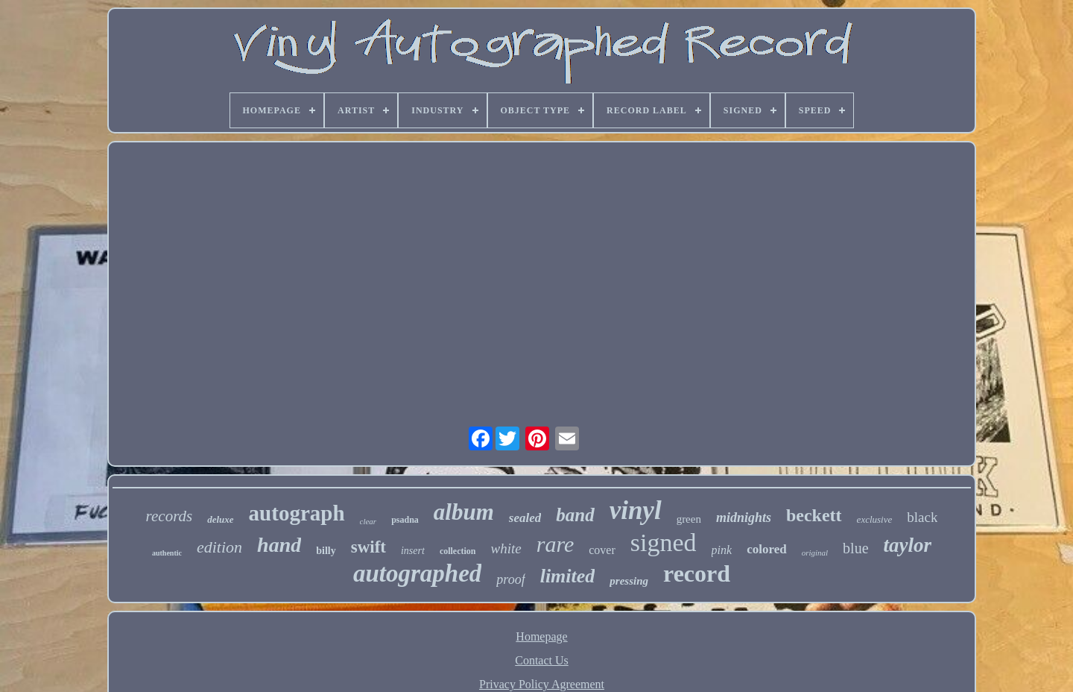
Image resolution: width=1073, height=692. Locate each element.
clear (368, 521)
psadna (405, 520)
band (575, 515)
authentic (167, 553)
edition (219, 547)
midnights (743, 517)
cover (602, 550)
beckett (814, 515)
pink (722, 550)
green (689, 519)
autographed (417, 573)
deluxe (220, 519)
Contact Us (542, 660)
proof (510, 579)
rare (555, 544)
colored (767, 549)
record (696, 573)
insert (413, 550)
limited (567, 576)
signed (663, 542)
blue (855, 548)
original (815, 552)
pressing (629, 581)
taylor (908, 545)
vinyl (636, 510)
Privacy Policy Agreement (541, 684)
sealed (525, 518)
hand (279, 544)
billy (325, 550)
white (506, 548)
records (169, 516)
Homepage (541, 636)
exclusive (875, 519)
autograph (297, 513)
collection (458, 551)
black (922, 517)
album (464, 512)
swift (368, 547)
